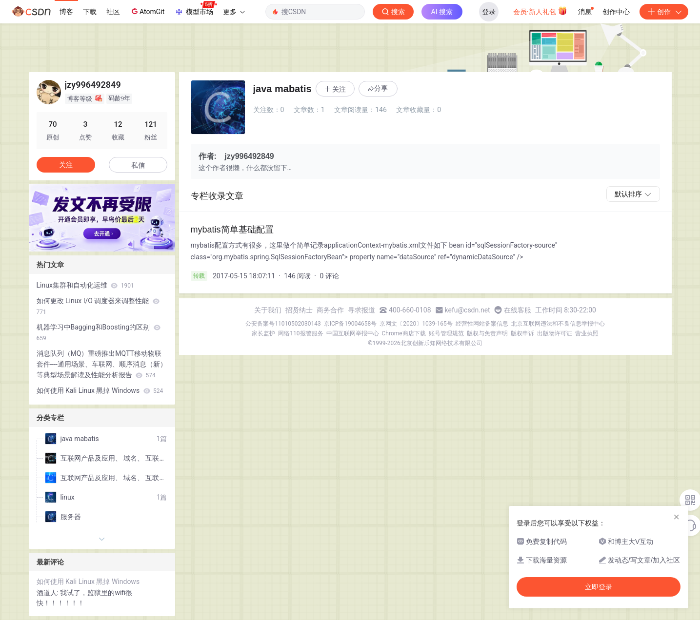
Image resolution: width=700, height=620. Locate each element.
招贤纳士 (299, 310)
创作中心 (616, 12)
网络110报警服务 (300, 333)
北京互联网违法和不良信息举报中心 (558, 323)
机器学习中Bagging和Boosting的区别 (98, 332)
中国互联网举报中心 (352, 333)
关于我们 (267, 310)
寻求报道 (361, 310)
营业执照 (587, 333)
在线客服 (517, 310)
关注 (66, 165)
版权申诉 (522, 333)
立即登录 (598, 587)
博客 (66, 12)
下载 (90, 12)
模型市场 (195, 9)
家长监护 (263, 333)
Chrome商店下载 (404, 333)
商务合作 (330, 310)
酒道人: (48, 593)
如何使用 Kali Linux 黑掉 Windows (100, 390)
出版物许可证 (554, 333)
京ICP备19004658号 (350, 323)
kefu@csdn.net (467, 310)
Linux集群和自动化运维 (85, 285)
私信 (138, 165)
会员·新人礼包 (540, 11)
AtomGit (147, 11)
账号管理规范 (446, 333)
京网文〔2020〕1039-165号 (416, 323)
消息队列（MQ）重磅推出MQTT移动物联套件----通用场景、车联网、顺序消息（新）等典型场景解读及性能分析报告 (102, 364)
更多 (233, 12)
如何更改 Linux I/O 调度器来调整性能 (98, 306)
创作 (664, 12)
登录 (489, 12)
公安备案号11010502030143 (282, 323)
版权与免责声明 (487, 333)
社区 (113, 12)
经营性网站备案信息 (482, 323)
